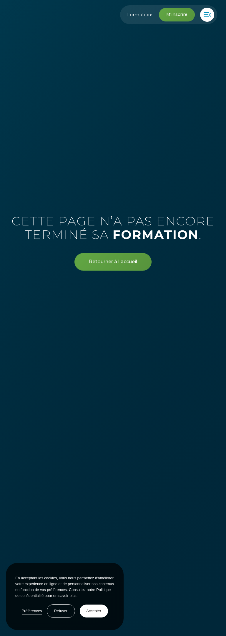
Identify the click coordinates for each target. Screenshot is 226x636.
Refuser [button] (60, 611)
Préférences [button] (32, 611)
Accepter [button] (93, 611)
